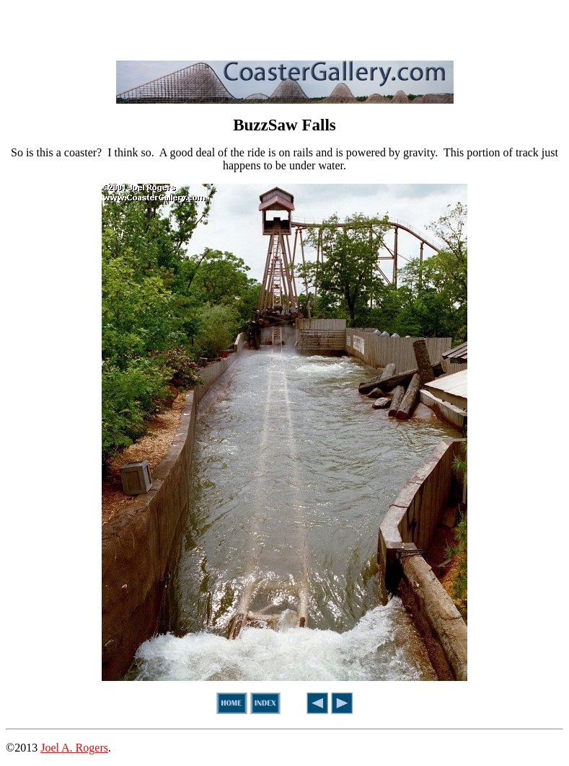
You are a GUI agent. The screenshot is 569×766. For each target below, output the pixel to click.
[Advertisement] (285, 27)
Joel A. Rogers (74, 747)
